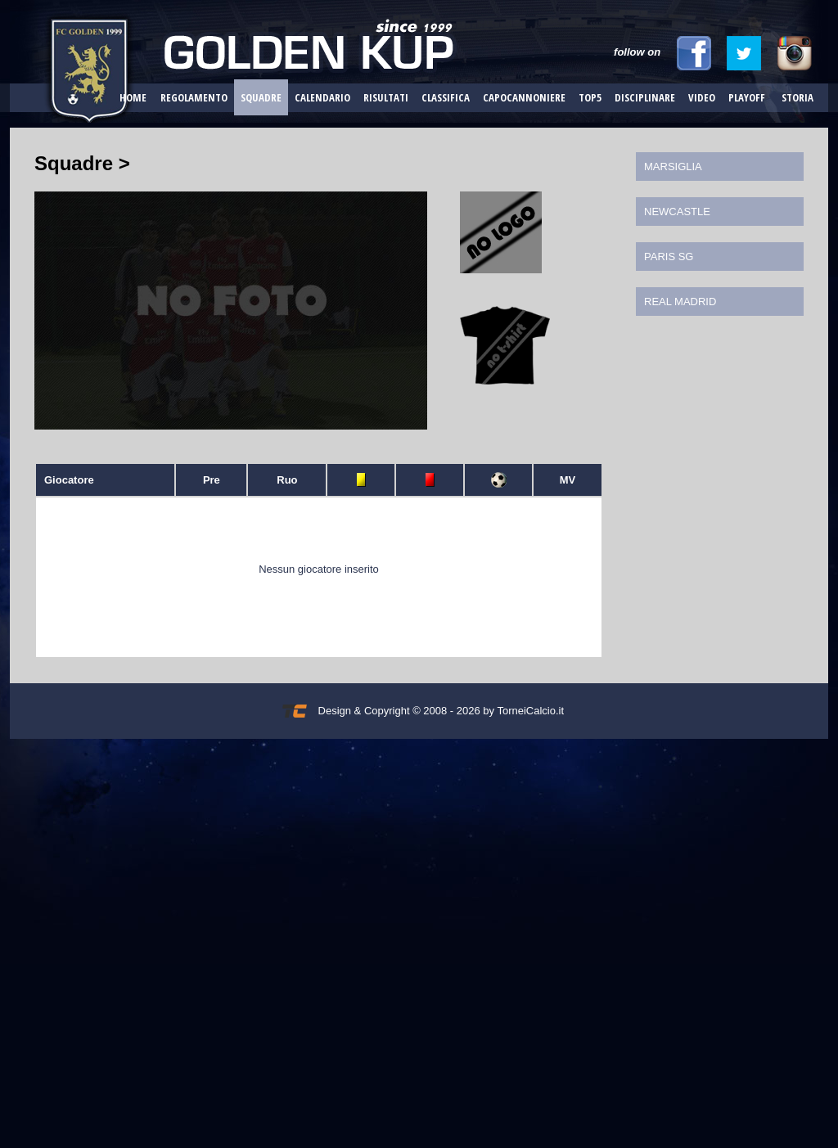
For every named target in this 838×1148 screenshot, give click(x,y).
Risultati (385, 97)
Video (701, 97)
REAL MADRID (680, 301)
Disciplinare (645, 97)
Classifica (445, 97)
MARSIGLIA (673, 166)
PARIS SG (668, 256)
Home (132, 97)
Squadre (261, 97)
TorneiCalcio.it (530, 711)
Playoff (746, 97)
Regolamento (194, 97)
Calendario (322, 97)
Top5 (590, 97)
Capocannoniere (524, 97)
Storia (797, 97)
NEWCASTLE (677, 211)
